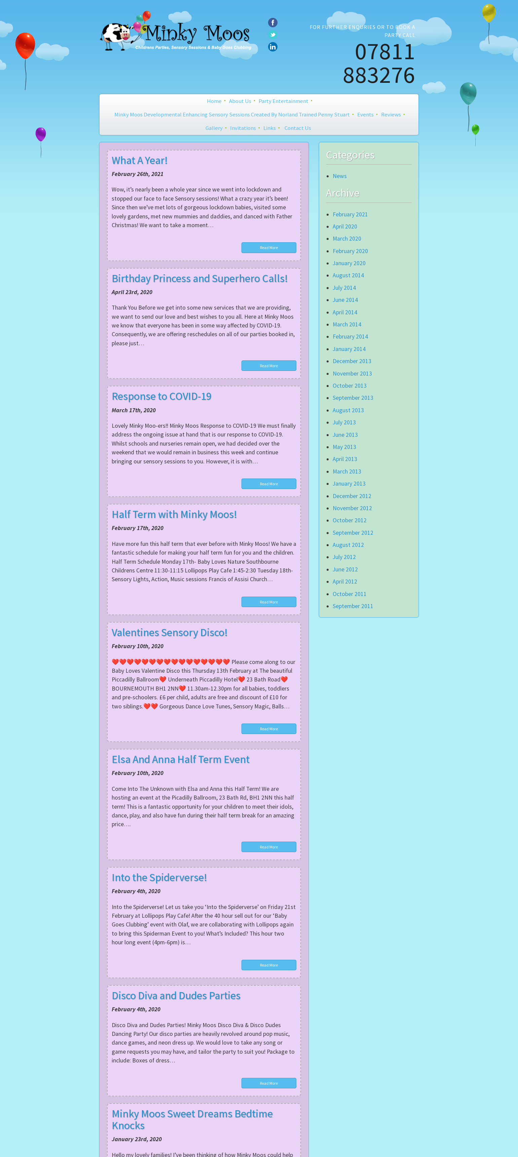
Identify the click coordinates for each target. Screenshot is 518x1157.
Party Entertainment (283, 101)
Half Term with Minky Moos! (174, 514)
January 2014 (349, 349)
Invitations (243, 128)
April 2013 (345, 459)
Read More (269, 247)
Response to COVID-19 (162, 396)
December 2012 (352, 496)
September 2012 (353, 532)
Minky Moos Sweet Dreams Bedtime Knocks (192, 1119)
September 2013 (353, 397)
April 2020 (345, 226)
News (340, 176)
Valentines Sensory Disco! (170, 632)
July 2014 (344, 287)
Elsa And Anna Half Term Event (181, 759)
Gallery (214, 128)
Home (214, 101)
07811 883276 (379, 62)
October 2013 (350, 385)
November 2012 (352, 508)
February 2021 (350, 214)
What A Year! (140, 160)
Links (269, 128)
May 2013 (344, 447)
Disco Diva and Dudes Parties (176, 995)
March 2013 (347, 471)
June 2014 (345, 300)
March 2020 (347, 238)
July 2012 (344, 557)
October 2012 (350, 520)
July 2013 (344, 422)
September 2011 (353, 606)
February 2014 (350, 336)
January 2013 (349, 483)
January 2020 (349, 263)
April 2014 (345, 312)
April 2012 (345, 581)
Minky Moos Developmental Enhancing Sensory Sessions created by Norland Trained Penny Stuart (232, 114)
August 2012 (348, 545)
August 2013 (348, 410)
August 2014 (348, 275)
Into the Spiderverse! (159, 877)
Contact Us (298, 128)
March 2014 (347, 324)
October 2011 (350, 594)
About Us (240, 101)
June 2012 (345, 569)
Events (365, 114)
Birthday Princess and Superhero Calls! (200, 278)
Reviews (391, 114)
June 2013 (345, 435)
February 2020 (350, 251)
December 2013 (352, 361)
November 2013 (352, 373)
